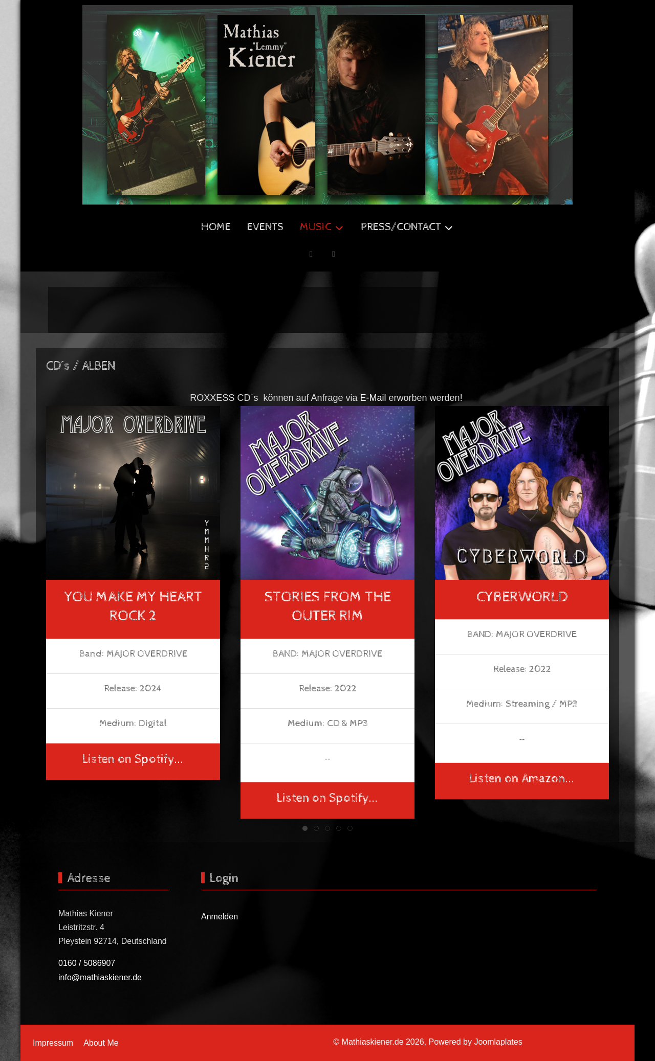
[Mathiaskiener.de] (327, 105)
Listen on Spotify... (133, 759)
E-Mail (373, 398)
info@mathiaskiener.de (100, 977)
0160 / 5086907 (86, 963)
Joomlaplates (498, 1041)
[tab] (305, 828)
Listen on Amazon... (522, 779)
